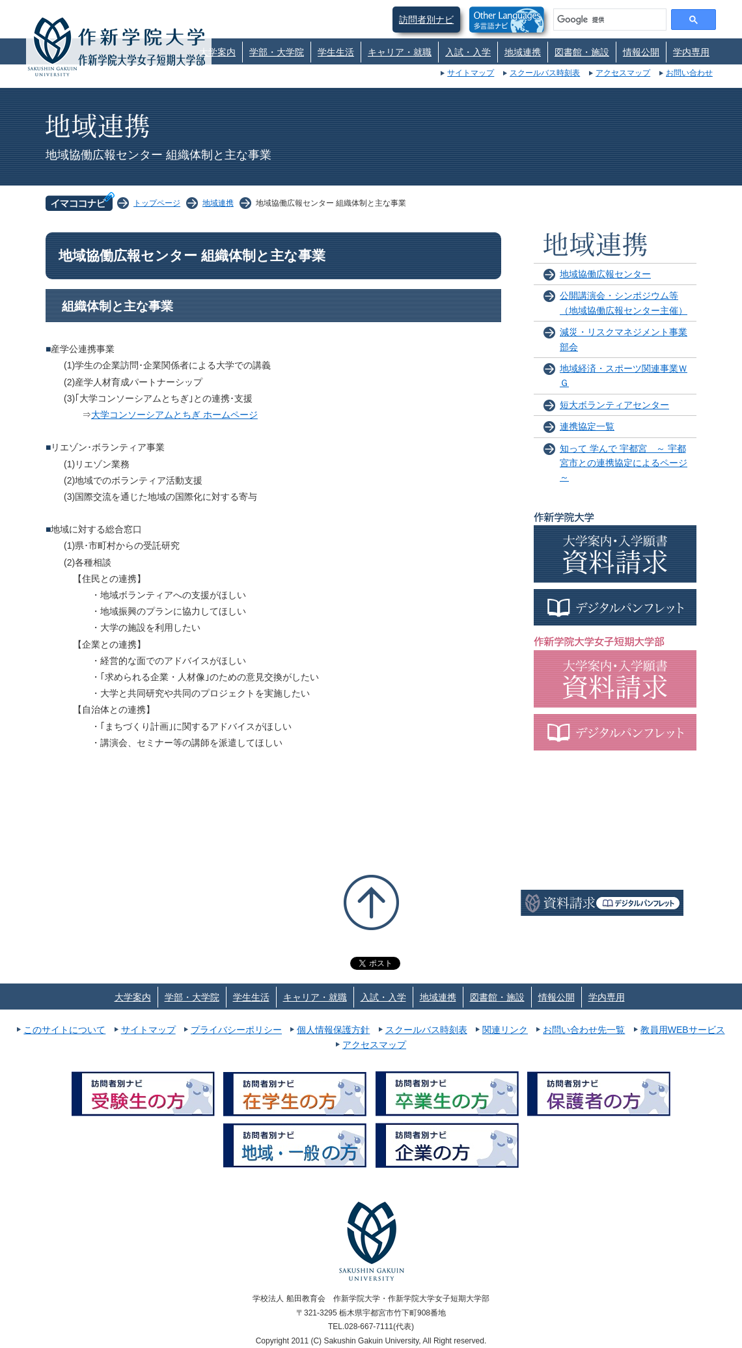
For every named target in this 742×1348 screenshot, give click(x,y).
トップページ (156, 203)
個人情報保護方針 (333, 1030)
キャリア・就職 (400, 52)
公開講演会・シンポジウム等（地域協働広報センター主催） (623, 302)
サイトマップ (470, 72)
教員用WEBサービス (682, 1030)
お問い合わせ (689, 72)
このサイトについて (64, 1030)
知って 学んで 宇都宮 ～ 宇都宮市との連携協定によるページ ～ (623, 463)
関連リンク (505, 1030)
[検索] (608, 19)
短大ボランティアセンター (614, 405)
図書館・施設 (582, 52)
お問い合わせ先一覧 (584, 1030)
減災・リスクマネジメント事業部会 (623, 339)
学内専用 (691, 52)
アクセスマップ (623, 72)
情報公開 (641, 52)
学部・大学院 (276, 52)
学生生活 (336, 52)
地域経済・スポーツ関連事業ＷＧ (623, 375)
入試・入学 (468, 52)
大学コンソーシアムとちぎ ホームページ (174, 414)
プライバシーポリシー (236, 1030)
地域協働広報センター (605, 274)
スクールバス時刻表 (545, 72)
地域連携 (522, 52)
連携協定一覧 (587, 426)
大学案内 (217, 52)
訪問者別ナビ (426, 19)
